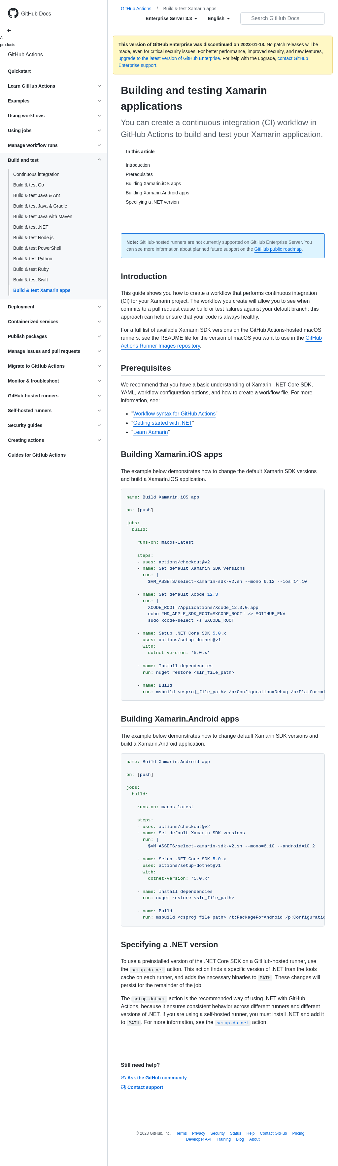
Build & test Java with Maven (42, 216)
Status (235, 1133)
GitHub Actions (25, 54)
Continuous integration (36, 174)
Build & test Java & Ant (36, 195)
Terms (181, 1133)
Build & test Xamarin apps (41, 290)
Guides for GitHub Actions (37, 455)
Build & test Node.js (33, 237)
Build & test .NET (31, 227)
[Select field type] (171, 18)
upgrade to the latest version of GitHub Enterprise (169, 58)
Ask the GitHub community (154, 1077)
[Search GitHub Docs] (282, 18)
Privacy (198, 1133)
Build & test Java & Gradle (40, 206)
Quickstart (19, 71)
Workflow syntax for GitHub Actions (174, 413)
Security (217, 1133)
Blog (240, 1139)
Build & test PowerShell (37, 248)
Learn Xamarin (150, 432)
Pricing (298, 1133)
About (254, 1139)
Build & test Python (32, 258)
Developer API (198, 1139)
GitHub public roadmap (278, 249)
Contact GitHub (273, 1133)
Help (251, 1133)
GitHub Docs (36, 13)
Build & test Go (28, 184)
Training (224, 1139)
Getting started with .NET (162, 423)
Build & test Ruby (31, 269)
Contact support (142, 1087)
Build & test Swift (30, 279)
